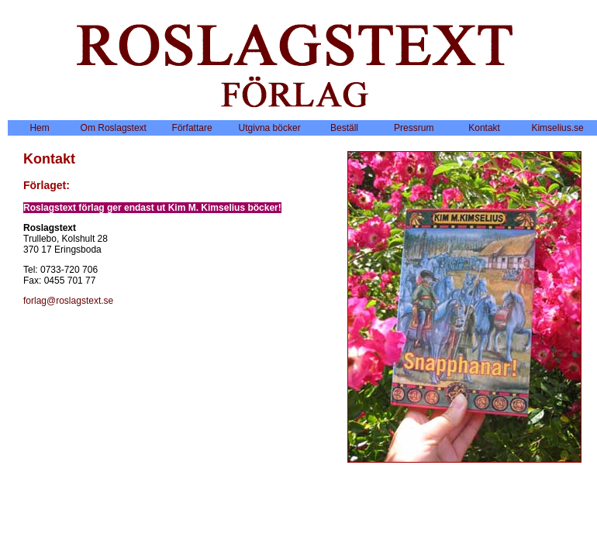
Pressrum (413, 127)
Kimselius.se (557, 127)
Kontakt (484, 127)
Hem (39, 127)
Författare (192, 127)
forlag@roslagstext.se (68, 300)
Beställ (344, 127)
